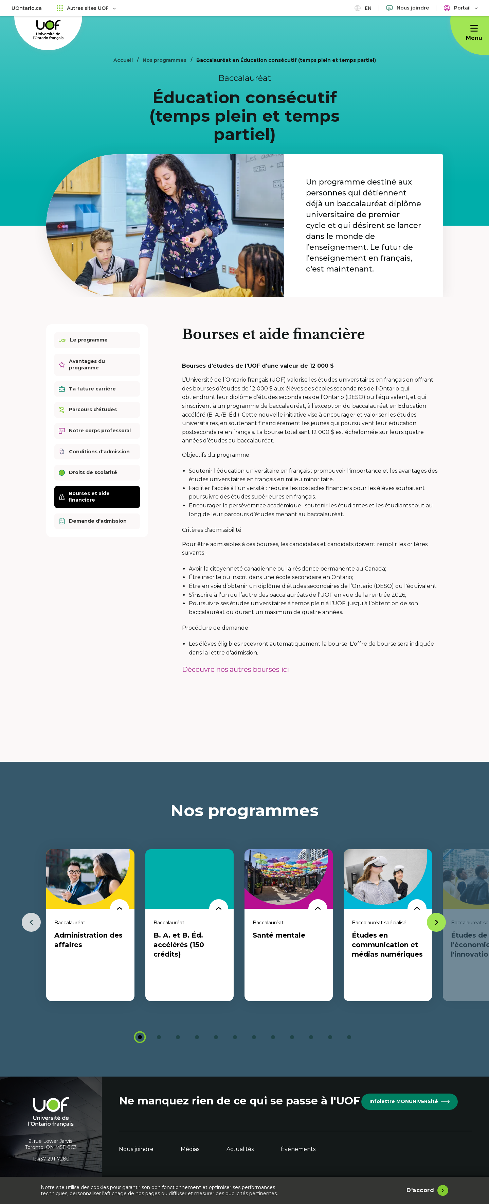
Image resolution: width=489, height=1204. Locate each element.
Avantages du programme (82, 364)
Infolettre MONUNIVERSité (409, 1101)
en (363, 8)
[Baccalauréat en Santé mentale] (288, 925)
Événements (298, 1149)
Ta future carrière (87, 389)
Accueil (123, 60)
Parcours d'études (88, 409)
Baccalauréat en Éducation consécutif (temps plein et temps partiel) (286, 60)
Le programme (83, 340)
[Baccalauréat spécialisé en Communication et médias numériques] (388, 925)
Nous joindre (136, 1149)
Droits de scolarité (88, 472)
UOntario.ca (27, 8)
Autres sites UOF (86, 8)
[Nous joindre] (407, 8)
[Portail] (460, 8)
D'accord (420, 1190)
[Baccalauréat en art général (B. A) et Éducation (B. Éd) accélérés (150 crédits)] (189, 925)
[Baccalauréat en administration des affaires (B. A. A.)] (90, 925)
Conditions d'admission (94, 452)
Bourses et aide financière (84, 496)
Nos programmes (164, 60)
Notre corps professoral (95, 430)
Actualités (240, 1149)
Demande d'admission (93, 521)
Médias (190, 1149)
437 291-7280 (53, 1159)
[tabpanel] (90, 925)
